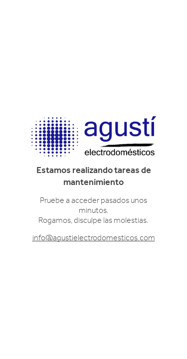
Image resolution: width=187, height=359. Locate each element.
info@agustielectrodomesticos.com (93, 237)
